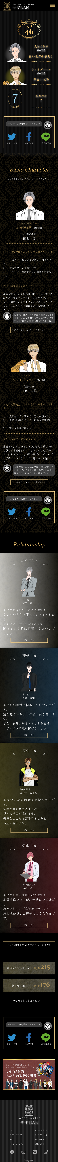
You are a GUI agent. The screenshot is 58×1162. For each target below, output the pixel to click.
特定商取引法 (39, 1140)
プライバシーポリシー (17, 1144)
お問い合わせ (39, 1144)
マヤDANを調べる (16, 1135)
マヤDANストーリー (42, 1130)
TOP (11, 1130)
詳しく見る (29, 640)
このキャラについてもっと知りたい (29, 330)
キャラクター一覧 (41, 1135)
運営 (11, 1140)
